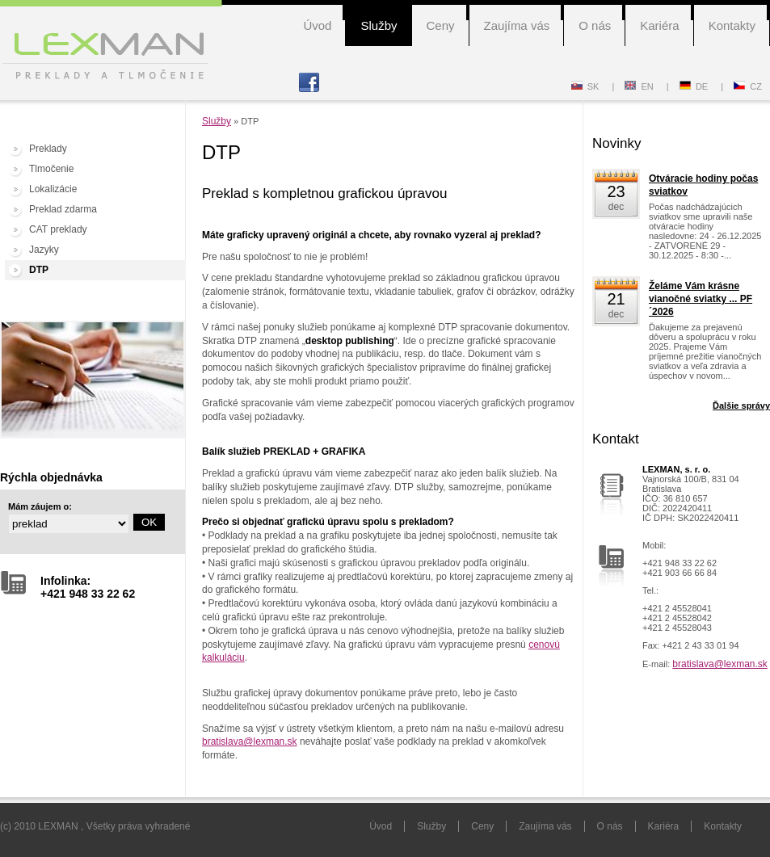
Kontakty (732, 25)
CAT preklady (58, 229)
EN (639, 86)
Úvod (317, 25)
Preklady (48, 148)
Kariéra (659, 25)
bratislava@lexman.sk (249, 741)
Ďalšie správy (741, 405)
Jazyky (44, 249)
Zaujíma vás (517, 25)
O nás (595, 25)
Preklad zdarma (63, 209)
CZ (748, 86)
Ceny (441, 25)
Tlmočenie (51, 168)
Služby (378, 25)
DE (694, 86)
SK (585, 86)
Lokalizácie (53, 189)
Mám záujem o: (40, 506)
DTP (38, 269)
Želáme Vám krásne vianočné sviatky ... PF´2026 (700, 298)
